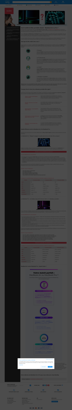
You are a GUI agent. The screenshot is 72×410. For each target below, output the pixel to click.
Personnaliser (44, 366)
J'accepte (50, 366)
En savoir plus (21, 364)
